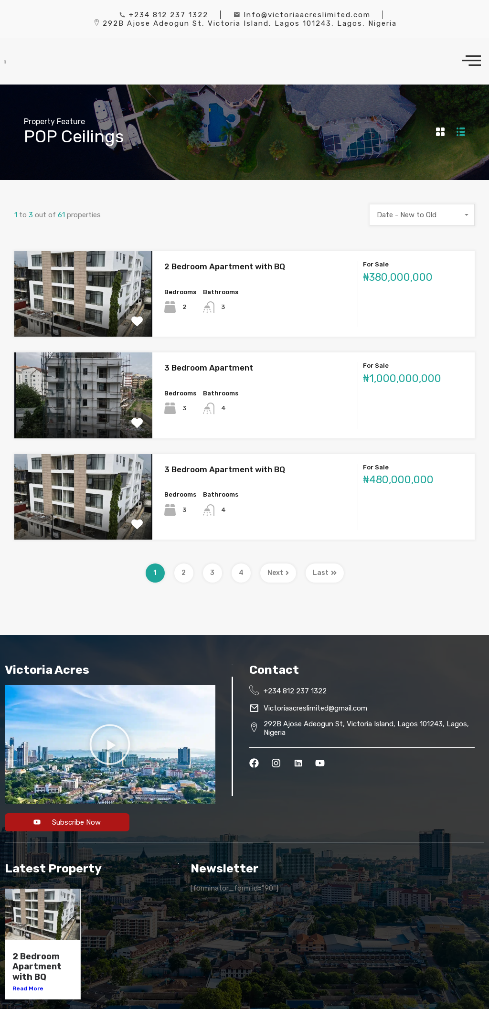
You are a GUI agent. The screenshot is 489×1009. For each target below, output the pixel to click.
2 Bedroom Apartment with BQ (224, 266)
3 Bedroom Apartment (208, 367)
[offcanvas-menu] (471, 61)
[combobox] (422, 215)
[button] (110, 744)
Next (278, 573)
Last (325, 573)
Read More (27, 988)
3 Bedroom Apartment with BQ (224, 469)
